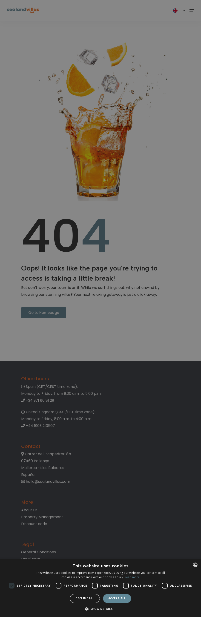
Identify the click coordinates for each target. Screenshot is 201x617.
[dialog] (100, 588)
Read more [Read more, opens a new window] (132, 577)
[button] (100, 609)
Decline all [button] (84, 598)
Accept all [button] (117, 598)
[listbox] (195, 565)
